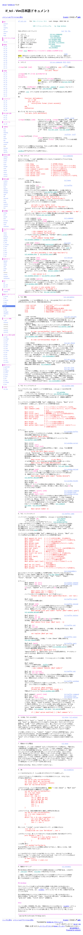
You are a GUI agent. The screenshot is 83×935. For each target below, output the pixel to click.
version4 (6, 322)
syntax (5, 235)
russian (5, 274)
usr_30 (5, 92)
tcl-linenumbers (48, 356)
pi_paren (6, 374)
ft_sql (5, 256)
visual (5, 172)
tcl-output (60, 42)
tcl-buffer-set (70, 671)
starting (5, 157)
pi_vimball (6, 382)
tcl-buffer (68, 185)
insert (5, 164)
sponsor (6, 31)
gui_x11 (6, 287)
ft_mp (5, 248)
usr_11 (5, 66)
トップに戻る (7, 920)
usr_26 (5, 84)
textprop (6, 236)
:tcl (65, 66)
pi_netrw (6, 372)
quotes (5, 144)
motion (5, 160)
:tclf (74, 134)
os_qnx (5, 354)
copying (6, 27)
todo (5, 146)
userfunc (6, 204)
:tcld (72, 118)
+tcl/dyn (37, 872)
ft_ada (5, 242)
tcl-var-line (53, 130)
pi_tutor (5, 380)
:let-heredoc (47, 89)
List (67, 248)
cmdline (6, 181)
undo (5, 168)
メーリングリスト (45, 926)
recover (5, 176)
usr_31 (5, 94)
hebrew (5, 272)
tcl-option (68, 258)
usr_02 (5, 48)
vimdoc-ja (11, 5)
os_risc (5, 356)
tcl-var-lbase (69, 343)
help (5, 131)
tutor (5, 25)
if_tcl (5, 306)
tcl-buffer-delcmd (32, 478)
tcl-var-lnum (64, 130)
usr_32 (5, 96)
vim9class (6, 226)
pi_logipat (6, 371)
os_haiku (6, 344)
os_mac (6, 346)
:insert (62, 87)
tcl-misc (52, 42)
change (5, 166)
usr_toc (5, 42)
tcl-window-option (32, 276)
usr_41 (5, 102)
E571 (64, 62)
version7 (6, 328)
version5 (6, 324)
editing (5, 158)
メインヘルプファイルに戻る (12, 17)
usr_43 (5, 106)
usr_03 (5, 50)
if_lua (5, 298)
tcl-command (68, 218)
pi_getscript (6, 367)
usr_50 (5, 115)
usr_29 (5, 90)
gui (4, 283)
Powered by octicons (73, 930)
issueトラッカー (59, 926)
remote (5, 217)
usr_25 (5, 82)
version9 (6, 332)
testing (5, 213)
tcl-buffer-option (49, 276)
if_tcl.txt (22, 21)
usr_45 (5, 110)
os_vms (6, 360)
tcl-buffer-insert (71, 584)
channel (6, 206)
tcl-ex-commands (56, 34)
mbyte (5, 263)
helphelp (6, 132)
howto (5, 138)
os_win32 (6, 362)
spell (5, 194)
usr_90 (5, 124)
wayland (6, 291)
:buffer (45, 665)
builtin (5, 202)
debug (5, 150)
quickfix (5, 240)
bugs (5, 35)
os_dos (5, 343)
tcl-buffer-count (70, 599)
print (5, 215)
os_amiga (6, 339)
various (5, 174)
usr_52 (5, 119)
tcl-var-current (44, 215)
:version (23, 872)
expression (49, 244)
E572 (68, 62)
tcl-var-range (69, 359)
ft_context (6, 244)
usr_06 (5, 56)
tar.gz (75, 924)
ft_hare (5, 246)
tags (5, 136)
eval (5, 200)
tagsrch (5, 189)
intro (5, 129)
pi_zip (5, 384)
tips (4, 140)
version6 (6, 326)
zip (80, 924)
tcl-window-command (32, 240)
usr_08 (5, 60)
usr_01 (5, 46)
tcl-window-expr (31, 254)
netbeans (6, 314)
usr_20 (5, 72)
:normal (64, 235)
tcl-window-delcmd (71, 469)
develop (6, 148)
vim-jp (4, 5)
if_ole (5, 308)
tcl (62, 31)
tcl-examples (56, 46)
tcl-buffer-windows (61, 394)
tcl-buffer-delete (71, 615)
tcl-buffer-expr (46, 254)
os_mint (6, 348)
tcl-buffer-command (49, 240)
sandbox (21, 151)
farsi (5, 270)
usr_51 (5, 117)
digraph (5, 261)
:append (53, 87)
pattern (5, 185)
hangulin (6, 276)
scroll (5, 162)
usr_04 (5, 52)
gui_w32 (6, 285)
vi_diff (5, 320)
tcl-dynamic (53, 47)
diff (4, 196)
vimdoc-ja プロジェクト (55, 922)
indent (5, 233)
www (5, 33)
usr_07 (5, 58)
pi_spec (6, 376)
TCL (69, 31)
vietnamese (6, 278)
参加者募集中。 (75, 928)
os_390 (5, 337)
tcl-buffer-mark (70, 643)
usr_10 (5, 64)
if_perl (5, 302)
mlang (5, 265)
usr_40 (5, 101)
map (5, 187)
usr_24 (5, 80)
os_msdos (6, 350)
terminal (6, 220)
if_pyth (5, 304)
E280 (65, 54)
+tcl (25, 51)
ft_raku (5, 252)
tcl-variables (55, 38)
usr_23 (5, 78)
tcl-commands (55, 36)
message (6, 142)
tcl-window (68, 279)
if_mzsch (6, 300)
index (5, 134)
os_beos (6, 341)
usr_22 (5, 76)
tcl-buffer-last (70, 637)
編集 (78, 17)
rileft (5, 266)
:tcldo (66, 118)
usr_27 (5, 86)
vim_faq (6, 389)
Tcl (66, 31)
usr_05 (5, 54)
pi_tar (5, 378)
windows (6, 190)
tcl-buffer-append (71, 583)
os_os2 (5, 352)
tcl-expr (67, 243)
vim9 (5, 224)
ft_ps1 (5, 250)
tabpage (6, 192)
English (65, 17)
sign (5, 315)
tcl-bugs (52, 44)
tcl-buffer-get (70, 625)
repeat (5, 170)
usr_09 (5, 62)
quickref (6, 24)
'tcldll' (41, 890)
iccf (4, 29)
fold (4, 208)
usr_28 (5, 88)
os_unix (6, 358)
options (5, 183)
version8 (6, 330)
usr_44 (5, 108)
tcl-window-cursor (71, 443)
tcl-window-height (71, 481)
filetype (5, 238)
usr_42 (5, 104)
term (5, 218)
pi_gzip (5, 369)
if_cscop (6, 296)
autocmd (6, 198)
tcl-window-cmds (55, 39)
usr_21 (5, 74)
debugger (6, 312)
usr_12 (5, 68)
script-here (67, 82)
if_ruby (5, 310)
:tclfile (67, 134)
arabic (5, 268)
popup (5, 222)
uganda (5, 152)
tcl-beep (67, 180)
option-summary (54, 271)
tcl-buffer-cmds (55, 41)
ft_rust (5, 254)
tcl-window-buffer (71, 432)
